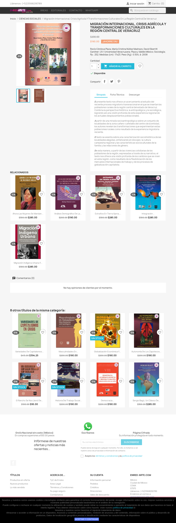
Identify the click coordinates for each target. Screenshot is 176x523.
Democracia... (107, 400)
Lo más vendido (17, 487)
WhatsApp (91, 10)
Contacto (75, 10)
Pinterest (119, 81)
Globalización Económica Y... (107, 351)
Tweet (111, 81)
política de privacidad (123, 507)
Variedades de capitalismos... (29, 351)
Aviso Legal (55, 483)
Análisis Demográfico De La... (68, 213)
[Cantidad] (93, 66)
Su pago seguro (57, 491)
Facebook (13, 463)
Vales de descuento (99, 494)
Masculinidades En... (68, 351)
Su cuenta (96, 475)
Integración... (148, 213)
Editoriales (58, 10)
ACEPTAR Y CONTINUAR (86, 519)
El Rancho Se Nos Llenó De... (29, 400)
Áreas (44, 10)
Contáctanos (56, 494)
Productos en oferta (20, 480)
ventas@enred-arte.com (142, 496)
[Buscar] (147, 10)
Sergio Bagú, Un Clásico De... (146, 400)
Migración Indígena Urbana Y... (28, 263)
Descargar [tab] (134, 94)
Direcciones (96, 491)
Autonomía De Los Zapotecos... (146, 351)
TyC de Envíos (57, 480)
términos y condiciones (107, 456)
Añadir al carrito (117, 66)
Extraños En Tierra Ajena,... (108, 213)
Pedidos (94, 483)
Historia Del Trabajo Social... (68, 400)
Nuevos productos (19, 483)
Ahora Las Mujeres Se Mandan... (28, 213)
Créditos (94, 487)
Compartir (104, 81)
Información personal (100, 480)
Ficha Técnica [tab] (117, 94)
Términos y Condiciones (61, 487)
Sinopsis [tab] (100, 94)
